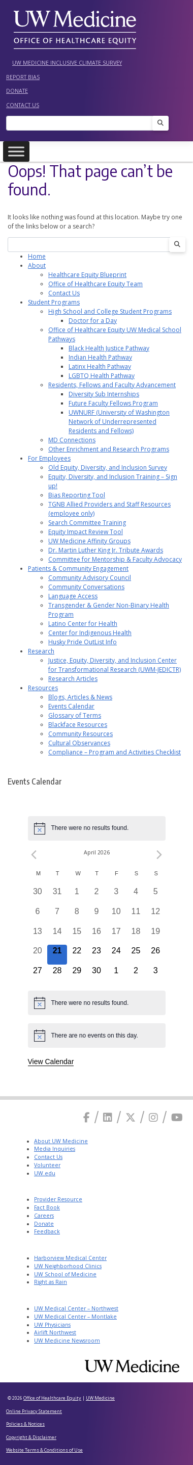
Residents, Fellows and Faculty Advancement (112, 385)
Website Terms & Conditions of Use (44, 1450)
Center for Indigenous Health (90, 632)
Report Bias (23, 77)
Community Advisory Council (89, 577)
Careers (44, 1215)
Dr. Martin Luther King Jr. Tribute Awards (105, 550)
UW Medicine (100, 1398)
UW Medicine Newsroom (67, 1340)
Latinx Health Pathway (100, 366)
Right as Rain (50, 1281)
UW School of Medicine (65, 1274)
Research (41, 651)
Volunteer (47, 1165)
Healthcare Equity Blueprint (87, 274)
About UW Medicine (61, 1141)
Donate (17, 90)
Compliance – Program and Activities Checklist (114, 752)
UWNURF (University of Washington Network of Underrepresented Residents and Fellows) (119, 421)
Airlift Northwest (55, 1332)
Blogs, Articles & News (80, 697)
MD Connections (71, 440)
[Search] (82, 123)
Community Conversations (86, 587)
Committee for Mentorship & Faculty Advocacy (115, 559)
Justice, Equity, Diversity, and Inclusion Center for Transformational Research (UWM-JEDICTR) (114, 665)
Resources (43, 688)
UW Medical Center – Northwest (76, 1308)
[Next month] (159, 855)
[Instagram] (153, 1117)
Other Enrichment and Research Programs (108, 449)
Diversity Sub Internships (104, 394)
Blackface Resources (77, 724)
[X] (130, 1117)
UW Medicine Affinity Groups (89, 541)
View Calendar (51, 1061)
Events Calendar (71, 706)
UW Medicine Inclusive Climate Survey (67, 62)
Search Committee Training (87, 522)
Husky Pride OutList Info (82, 642)
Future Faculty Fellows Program (113, 403)
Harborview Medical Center (70, 1257)
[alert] (97, 828)
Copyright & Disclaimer (31, 1437)
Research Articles (73, 678)
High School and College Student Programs (110, 311)
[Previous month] (34, 855)
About (37, 265)
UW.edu (44, 1173)
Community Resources (80, 733)
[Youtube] (177, 1117)
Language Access (73, 596)
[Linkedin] (107, 1117)
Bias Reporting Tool (76, 495)
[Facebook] (86, 1117)
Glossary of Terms (74, 715)
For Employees (49, 458)
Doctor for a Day (93, 320)
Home (37, 256)
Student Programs (54, 302)
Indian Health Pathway (100, 357)
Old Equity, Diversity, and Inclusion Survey (107, 467)
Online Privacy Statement (34, 1411)
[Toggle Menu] (16, 151)
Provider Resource (58, 1199)
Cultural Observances (79, 743)
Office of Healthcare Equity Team (95, 284)
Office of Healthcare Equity (52, 1398)
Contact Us (22, 105)
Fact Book (47, 1207)
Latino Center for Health (82, 623)
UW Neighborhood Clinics (68, 1266)
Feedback (47, 1231)
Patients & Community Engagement (78, 568)
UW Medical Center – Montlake (75, 1316)
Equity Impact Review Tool (85, 531)
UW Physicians (52, 1324)
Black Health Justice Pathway (109, 348)
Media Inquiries (54, 1148)
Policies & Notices (25, 1424)
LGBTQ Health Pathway (102, 375)
